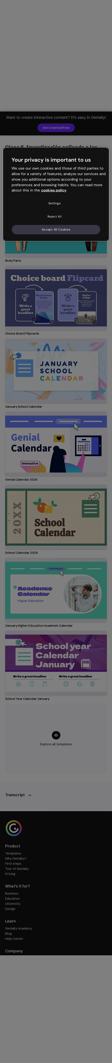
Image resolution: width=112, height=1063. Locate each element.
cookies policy (53, 190)
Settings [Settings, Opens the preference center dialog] (54, 203)
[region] (56, 194)
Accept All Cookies (56, 229)
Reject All (55, 216)
